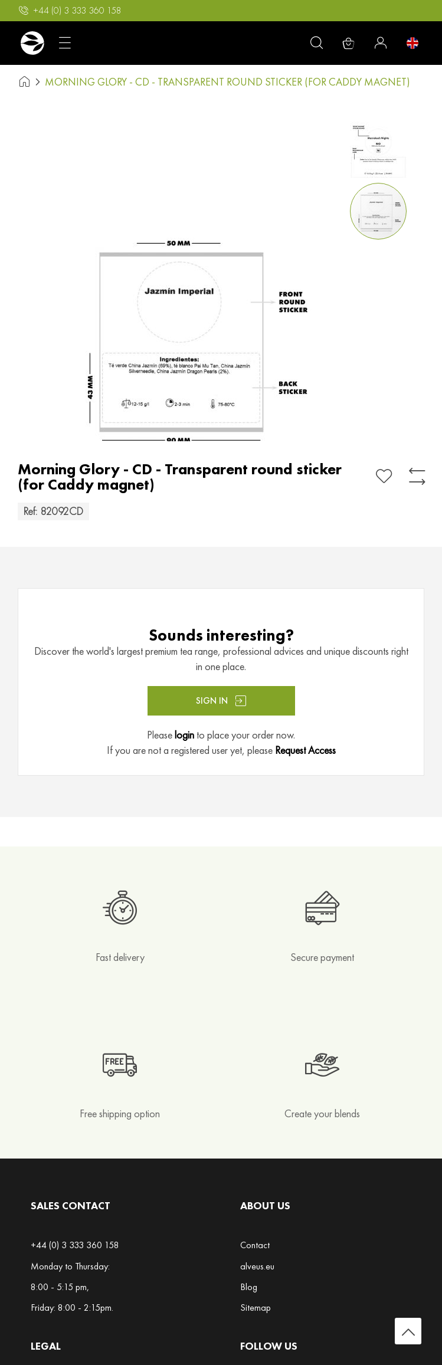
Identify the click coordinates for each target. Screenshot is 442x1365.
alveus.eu (257, 1266)
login (184, 734)
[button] (380, 147)
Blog (248, 1287)
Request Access (305, 750)
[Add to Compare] (417, 476)
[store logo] (32, 43)
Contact (255, 1245)
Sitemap (255, 1307)
